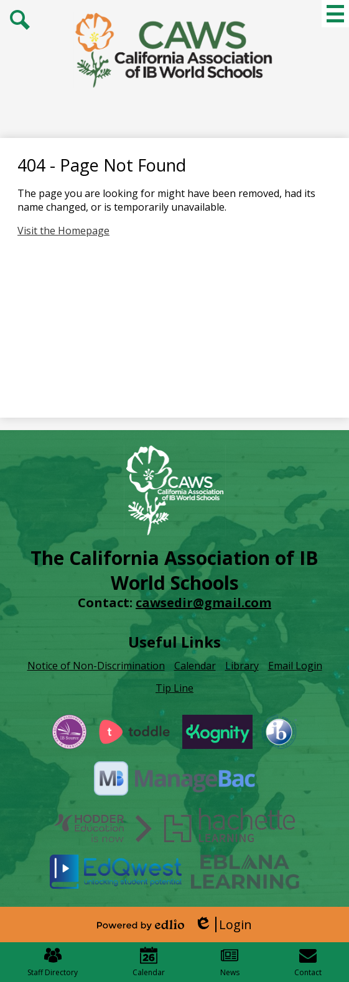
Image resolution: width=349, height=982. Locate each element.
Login (223, 924)
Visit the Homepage (63, 230)
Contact (308, 962)
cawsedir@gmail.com (203, 602)
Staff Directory (52, 962)
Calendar (149, 962)
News (230, 962)
